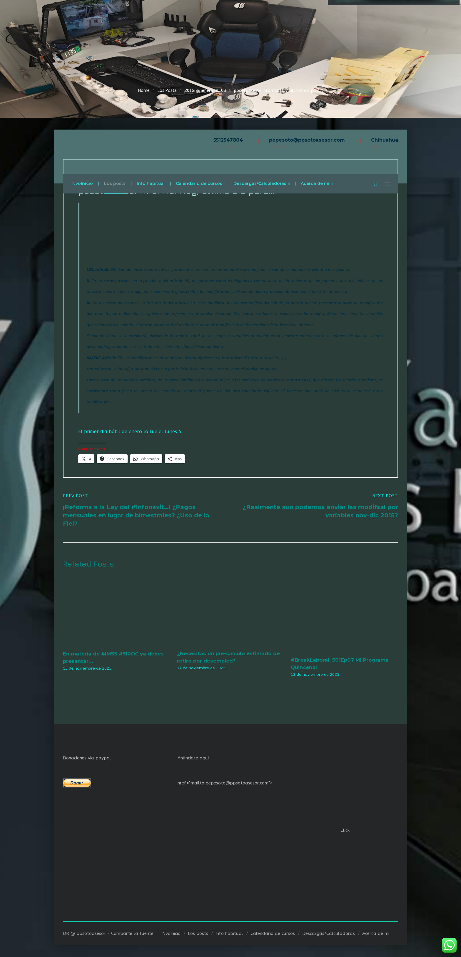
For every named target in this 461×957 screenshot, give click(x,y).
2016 (189, 90)
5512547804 (228, 140)
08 (223, 90)
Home (144, 90)
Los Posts (167, 90)
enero (207, 90)
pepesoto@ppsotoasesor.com (307, 140)
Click (345, 830)
